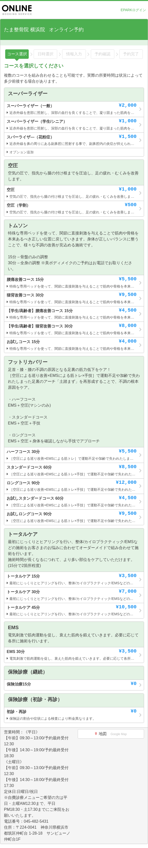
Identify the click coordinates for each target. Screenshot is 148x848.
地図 (111, 734)
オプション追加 (20, 152)
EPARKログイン (133, 10)
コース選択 (17, 54)
